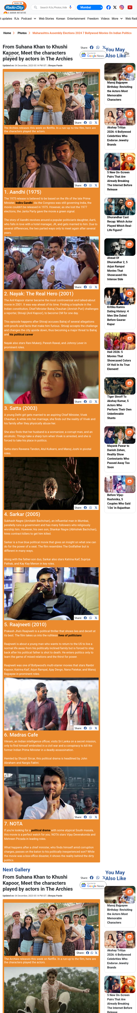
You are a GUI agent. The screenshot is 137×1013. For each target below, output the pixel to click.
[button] (70, 7)
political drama (40, 830)
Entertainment (76, 18)
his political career (21, 334)
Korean (60, 18)
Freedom (93, 18)
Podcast (29, 18)
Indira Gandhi (24, 203)
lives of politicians (70, 635)
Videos (105, 18)
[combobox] (53, 7)
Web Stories (46, 18)
